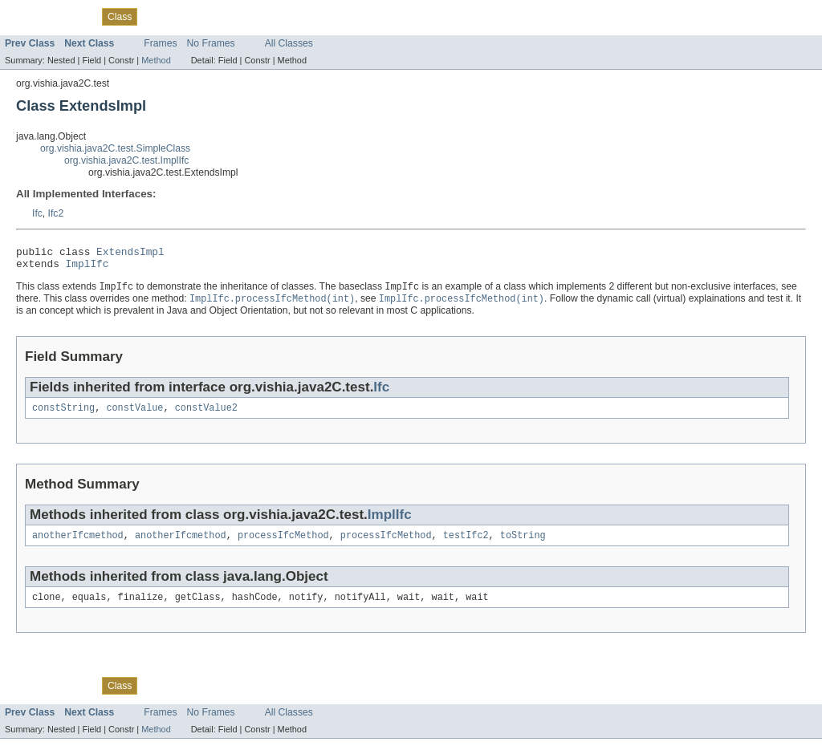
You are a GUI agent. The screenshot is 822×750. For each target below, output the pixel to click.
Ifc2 (56, 213)
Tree (156, 16)
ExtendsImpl (130, 253)
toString (523, 544)
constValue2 (206, 415)
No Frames (211, 43)
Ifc (37, 213)
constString (63, 415)
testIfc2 (466, 544)
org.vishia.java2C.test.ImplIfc (126, 160)
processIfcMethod (283, 544)
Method (155, 60)
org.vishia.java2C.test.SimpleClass (115, 148)
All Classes (289, 43)
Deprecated (201, 16)
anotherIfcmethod (78, 544)
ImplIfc (87, 268)
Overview (25, 16)
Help (280, 16)
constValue (134, 415)
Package (74, 16)
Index (248, 16)
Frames (160, 43)
